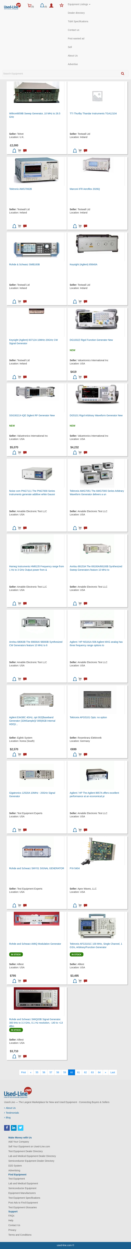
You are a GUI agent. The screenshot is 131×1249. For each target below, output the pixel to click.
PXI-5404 (75, 868)
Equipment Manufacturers (22, 1193)
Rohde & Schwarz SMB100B (24, 264)
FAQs (11, 1215)
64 (99, 1072)
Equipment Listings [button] (79, 4)
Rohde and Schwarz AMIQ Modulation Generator (35, 943)
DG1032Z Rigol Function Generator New (91, 340)
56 (44, 1072)
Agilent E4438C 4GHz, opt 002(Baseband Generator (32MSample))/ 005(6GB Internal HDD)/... (32, 721)
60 (71, 1072)
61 (78, 1072)
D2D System (15, 1165)
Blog (7, 1117)
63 (92, 1072)
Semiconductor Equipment (22, 1188)
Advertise (73, 64)
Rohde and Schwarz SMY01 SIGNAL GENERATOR (36, 868)
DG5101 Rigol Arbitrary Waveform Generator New (96, 415)
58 (57, 1072)
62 (85, 1072)
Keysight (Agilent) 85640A (83, 264)
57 (50, 1072)
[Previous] (31, 1072)
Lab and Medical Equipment (23, 1183)
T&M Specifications (78, 21)
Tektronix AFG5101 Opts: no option (88, 717)
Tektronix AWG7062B (20, 189)
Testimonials (11, 1112)
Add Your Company (18, 1141)
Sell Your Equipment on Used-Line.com (29, 1146)
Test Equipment (16, 1178)
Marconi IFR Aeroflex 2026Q (85, 189)
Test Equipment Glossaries (22, 1207)
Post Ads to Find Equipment (23, 1202)
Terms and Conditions (19, 1234)
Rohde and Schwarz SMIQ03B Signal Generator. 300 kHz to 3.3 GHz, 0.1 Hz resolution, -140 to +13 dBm (36, 1023)
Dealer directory (76, 12)
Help (10, 1220)
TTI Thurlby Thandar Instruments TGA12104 (93, 113)
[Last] (112, 1072)
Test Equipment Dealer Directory (25, 1151)
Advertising (14, 1170)
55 (37, 1072)
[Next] (105, 1072)
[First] (23, 1072)
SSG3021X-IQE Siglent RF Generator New (32, 415)
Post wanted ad (76, 38)
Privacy (12, 1230)
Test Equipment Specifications (24, 1197)
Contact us (73, 30)
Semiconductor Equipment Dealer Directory (31, 1160)
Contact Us (14, 1225)
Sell (70, 47)
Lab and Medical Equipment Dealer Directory (32, 1156)
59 (64, 1072)
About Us (73, 55)
